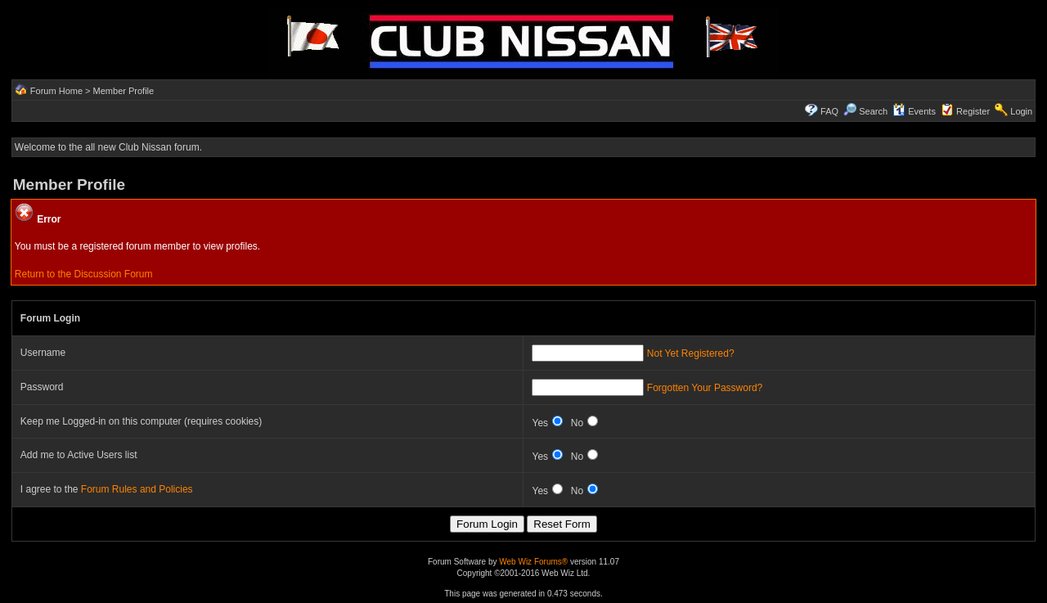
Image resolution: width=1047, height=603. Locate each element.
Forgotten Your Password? (704, 388)
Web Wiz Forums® (533, 561)
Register (973, 111)
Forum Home (56, 91)
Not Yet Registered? (691, 353)
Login (1021, 111)
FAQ (829, 111)
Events (914, 111)
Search (865, 111)
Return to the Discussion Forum (84, 274)
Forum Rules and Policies (137, 489)
